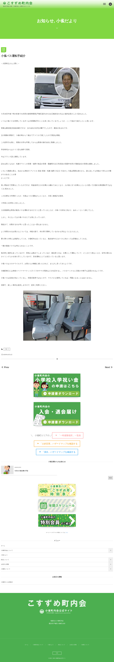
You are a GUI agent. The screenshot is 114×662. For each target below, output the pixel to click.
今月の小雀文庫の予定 (21, 471)
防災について (5, 559)
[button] (110, 4)
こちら (66, 532)
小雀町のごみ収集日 (7, 582)
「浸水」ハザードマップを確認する (59, 452)
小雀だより (4, 555)
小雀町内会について (7, 550)
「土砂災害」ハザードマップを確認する (58, 444)
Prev (5, 367)
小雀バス (7, 349)
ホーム (3, 545)
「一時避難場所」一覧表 (69, 435)
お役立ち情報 (5, 564)
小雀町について (5, 569)
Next (109, 367)
